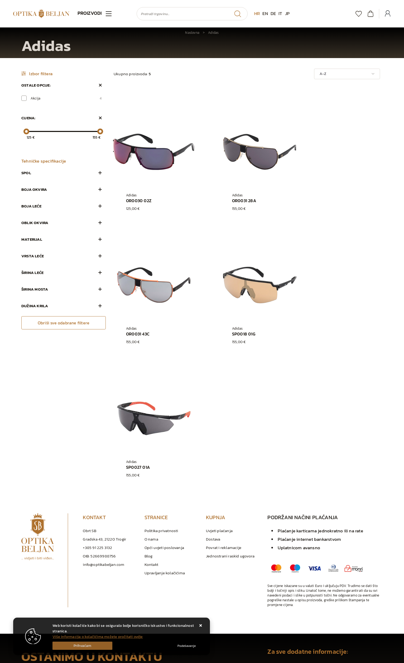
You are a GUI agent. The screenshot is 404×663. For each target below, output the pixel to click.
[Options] (186, 646)
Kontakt (151, 434)
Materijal (31, 239)
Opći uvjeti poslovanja (164, 417)
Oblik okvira (34, 223)
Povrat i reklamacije (223, 417)
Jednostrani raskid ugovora (230, 426)
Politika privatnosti (161, 400)
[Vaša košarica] (370, 13)
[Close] (82, 646)
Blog (149, 426)
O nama (151, 409)
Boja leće (31, 206)
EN (265, 13)
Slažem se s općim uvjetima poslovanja (61, 598)
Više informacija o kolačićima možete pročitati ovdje (97, 637)
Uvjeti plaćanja (219, 400)
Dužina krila (34, 306)
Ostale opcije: (36, 85)
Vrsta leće (32, 256)
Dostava (213, 409)
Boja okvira (34, 189)
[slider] (26, 131)
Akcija (66, 98)
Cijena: (28, 118)
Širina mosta (34, 289)
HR (257, 13)
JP (287, 13)
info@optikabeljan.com (103, 434)
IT (280, 13)
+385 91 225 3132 (97, 417)
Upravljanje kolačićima (165, 443)
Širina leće (32, 272)
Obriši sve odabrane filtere (63, 323)
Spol (26, 173)
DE (273, 13)
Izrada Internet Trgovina (81, 657)
